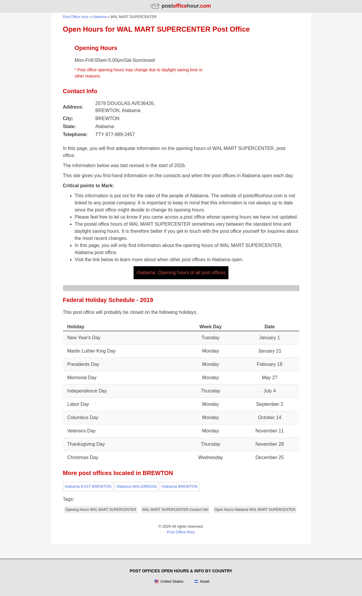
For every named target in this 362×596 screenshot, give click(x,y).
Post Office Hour (76, 17)
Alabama (99, 17)
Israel (202, 581)
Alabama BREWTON (179, 486)
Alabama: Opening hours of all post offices (181, 272)
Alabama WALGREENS (136, 486)
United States (169, 581)
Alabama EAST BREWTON (88, 486)
